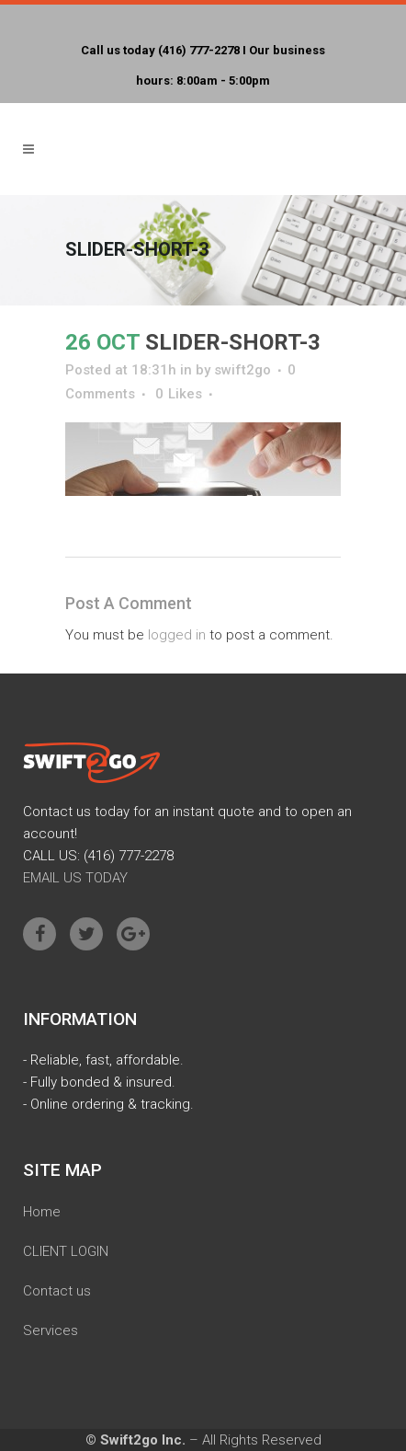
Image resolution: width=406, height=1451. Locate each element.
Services (50, 1330)
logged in (177, 635)
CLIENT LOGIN (65, 1251)
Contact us (57, 1291)
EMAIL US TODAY (75, 877)
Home (42, 1211)
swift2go (242, 370)
